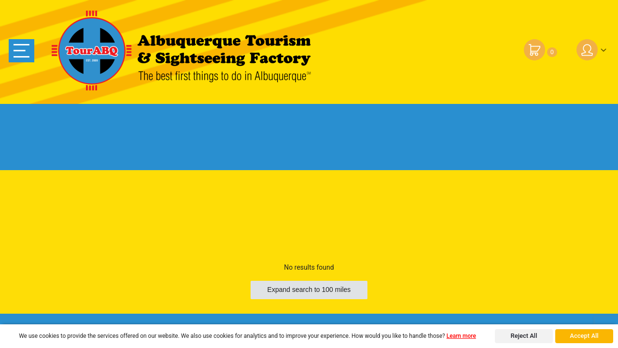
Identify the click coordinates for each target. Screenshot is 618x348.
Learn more (461, 336)
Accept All (584, 335)
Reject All (524, 335)
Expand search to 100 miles (309, 289)
